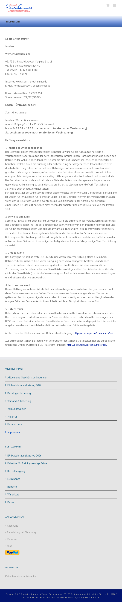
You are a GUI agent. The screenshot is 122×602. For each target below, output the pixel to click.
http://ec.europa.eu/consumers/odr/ (87, 344)
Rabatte (12, 486)
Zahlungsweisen (16, 408)
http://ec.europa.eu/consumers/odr (93, 333)
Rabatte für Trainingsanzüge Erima (27, 463)
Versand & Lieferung (19, 401)
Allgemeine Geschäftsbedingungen (27, 377)
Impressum (13, 432)
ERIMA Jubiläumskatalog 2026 (24, 385)
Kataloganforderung (19, 393)
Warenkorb (13, 494)
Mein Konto (13, 479)
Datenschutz (14, 424)
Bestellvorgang (16, 471)
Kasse (10, 502)
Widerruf (12, 416)
